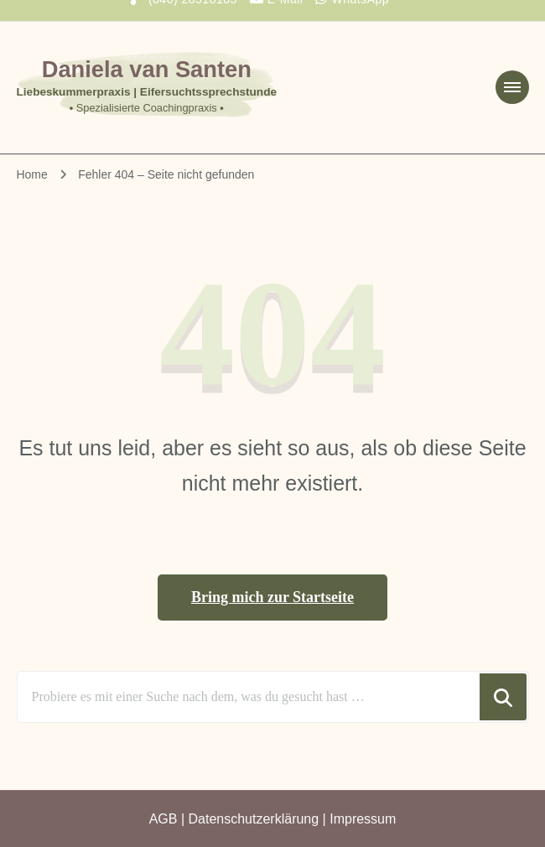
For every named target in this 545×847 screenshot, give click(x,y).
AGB (163, 819)
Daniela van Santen (147, 69)
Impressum (363, 819)
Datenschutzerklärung (254, 819)
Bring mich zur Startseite (272, 597)
